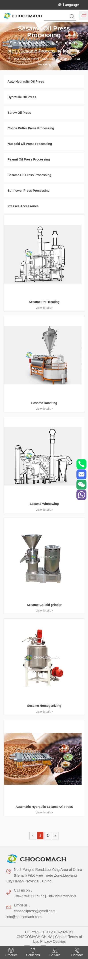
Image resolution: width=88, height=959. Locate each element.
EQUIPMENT (49, 59)
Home (35, 59)
